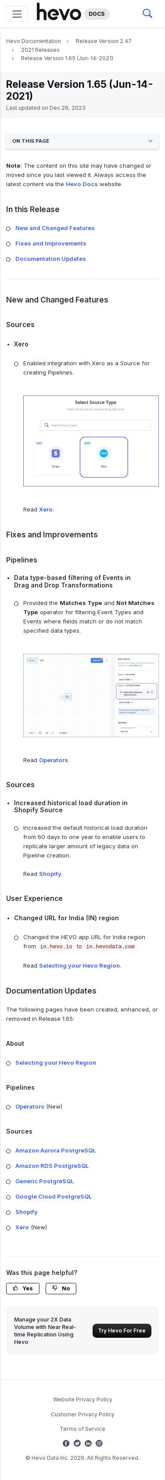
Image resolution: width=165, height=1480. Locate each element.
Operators (53, 759)
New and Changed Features (55, 227)
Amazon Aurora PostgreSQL (55, 1150)
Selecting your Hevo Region (79, 965)
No (61, 1288)
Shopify (50, 873)
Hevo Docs (82, 183)
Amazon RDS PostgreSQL (52, 1165)
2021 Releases (40, 50)
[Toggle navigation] (17, 14)
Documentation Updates (50, 258)
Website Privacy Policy (82, 1399)
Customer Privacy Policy (83, 1414)
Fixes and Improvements (50, 243)
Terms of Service (82, 1429)
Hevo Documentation (33, 41)
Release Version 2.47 (104, 41)
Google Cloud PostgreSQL (53, 1196)
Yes (23, 1288)
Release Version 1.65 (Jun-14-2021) (67, 58)
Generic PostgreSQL (44, 1181)
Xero (46, 509)
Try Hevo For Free (122, 1330)
